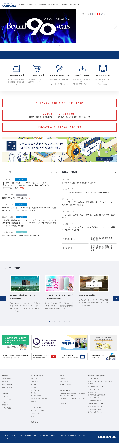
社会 (32, 420)
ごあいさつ (5, 397)
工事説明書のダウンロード (96, 401)
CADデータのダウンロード (96, 404)
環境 (32, 417)
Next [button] (115, 26)
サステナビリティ (54, 5)
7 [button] (64, 322)
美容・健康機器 (7, 388)
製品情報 (22, 5)
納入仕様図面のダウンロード (97, 407)
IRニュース (34, 379)
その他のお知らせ (69, 240)
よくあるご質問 (36, 396)
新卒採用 (62, 379)
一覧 (55, 173)
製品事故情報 (67, 248)
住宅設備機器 (6, 379)
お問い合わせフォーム (95, 413)
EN (107, 14)
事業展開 (5, 406)
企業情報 (30, 5)
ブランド (5, 403)
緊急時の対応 (92, 393)
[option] (38, 26)
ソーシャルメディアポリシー (48, 436)
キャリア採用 (64, 382)
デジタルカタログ (93, 398)
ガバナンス (34, 423)
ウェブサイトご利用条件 (67, 436)
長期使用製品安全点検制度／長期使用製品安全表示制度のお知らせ (101, 248)
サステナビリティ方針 (38, 411)
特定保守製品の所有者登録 (96, 396)
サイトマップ (81, 436)
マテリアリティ (36, 414)
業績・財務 (34, 382)
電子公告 (33, 402)
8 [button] (67, 322)
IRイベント (34, 394)
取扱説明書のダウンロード (96, 387)
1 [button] (57, 46)
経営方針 (33, 385)
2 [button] (59, 46)
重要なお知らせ (75, 5)
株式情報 (33, 388)
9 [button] (69, 322)
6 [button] (62, 322)
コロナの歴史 (6, 408)
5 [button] (59, 322)
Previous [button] (4, 26)
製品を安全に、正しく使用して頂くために (101, 240)
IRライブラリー (35, 391)
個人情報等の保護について (28, 436)
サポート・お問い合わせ (83, 14)
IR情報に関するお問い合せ (39, 399)
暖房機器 (5, 382)
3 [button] (62, 46)
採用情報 (64, 5)
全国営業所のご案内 (94, 410)
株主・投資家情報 (40, 5)
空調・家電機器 (7, 385)
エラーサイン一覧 (93, 390)
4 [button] (57, 322)
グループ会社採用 (65, 385)
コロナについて (7, 400)
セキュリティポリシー (10, 436)
